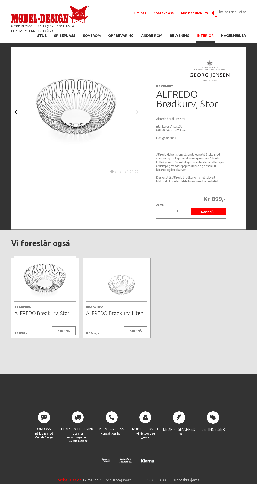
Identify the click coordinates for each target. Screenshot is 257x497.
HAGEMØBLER (233, 35)
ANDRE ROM (151, 35)
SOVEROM (92, 35)
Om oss (140, 13)
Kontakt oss (163, 13)
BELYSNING (179, 35)
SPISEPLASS (64, 35)
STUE (42, 35)
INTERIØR (205, 35)
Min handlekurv (194, 13)
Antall (160, 205)
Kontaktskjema (186, 487)
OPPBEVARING (121, 35)
